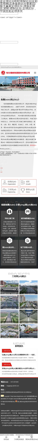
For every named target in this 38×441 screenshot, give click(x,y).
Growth (28, 184)
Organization (12, 184)
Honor (28, 192)
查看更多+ (33, 145)
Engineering (11, 192)
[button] (35, 83)
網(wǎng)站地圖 (22, 398)
